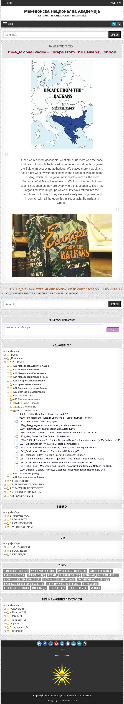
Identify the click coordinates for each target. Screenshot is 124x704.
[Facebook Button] (45, 643)
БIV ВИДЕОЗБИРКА (21, 527)
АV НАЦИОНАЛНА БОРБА (25, 492)
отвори (7, 351)
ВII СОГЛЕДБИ (18, 550)
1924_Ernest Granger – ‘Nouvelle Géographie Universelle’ (49, 443)
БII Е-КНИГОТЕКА (20, 519)
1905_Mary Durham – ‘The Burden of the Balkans (44, 436)
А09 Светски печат (24, 395)
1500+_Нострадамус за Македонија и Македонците (47, 429)
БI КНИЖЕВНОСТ (20, 515)
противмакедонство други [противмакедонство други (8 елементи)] (93, 579)
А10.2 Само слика (26, 406)
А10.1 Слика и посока (27, 403)
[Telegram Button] (62, 643)
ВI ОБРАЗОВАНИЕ (21, 546)
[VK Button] (67, 643)
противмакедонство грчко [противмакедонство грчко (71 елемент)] (59, 579)
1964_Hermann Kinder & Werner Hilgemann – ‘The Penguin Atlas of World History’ (61, 458)
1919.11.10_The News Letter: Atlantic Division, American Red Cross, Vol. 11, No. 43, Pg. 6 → (66, 289)
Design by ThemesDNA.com (62, 700)
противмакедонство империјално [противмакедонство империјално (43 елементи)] (24, 583)
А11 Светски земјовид (26, 473)
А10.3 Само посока (62, 46)
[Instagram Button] (50, 643)
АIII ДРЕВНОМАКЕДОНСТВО (27, 484)
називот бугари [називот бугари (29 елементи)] (14, 575)
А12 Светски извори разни (28, 477)
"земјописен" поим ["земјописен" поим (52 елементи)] (16, 571)
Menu (9, 3)
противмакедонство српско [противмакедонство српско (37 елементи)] (63, 583)
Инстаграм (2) (18, 619)
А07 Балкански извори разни (30, 388)
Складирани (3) (19, 627)
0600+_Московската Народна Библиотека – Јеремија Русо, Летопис (55, 417)
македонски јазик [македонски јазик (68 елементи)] (101, 571)
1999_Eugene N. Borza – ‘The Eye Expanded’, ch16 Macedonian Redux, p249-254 (62, 469)
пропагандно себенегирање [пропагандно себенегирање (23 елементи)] (64, 575)
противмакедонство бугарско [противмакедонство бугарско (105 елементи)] (22, 579)
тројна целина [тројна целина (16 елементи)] (78, 588)
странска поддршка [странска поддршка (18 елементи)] (16, 588)
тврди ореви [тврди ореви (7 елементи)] (57, 588)
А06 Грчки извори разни (27, 384)
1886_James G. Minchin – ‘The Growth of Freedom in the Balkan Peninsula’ (58, 432)
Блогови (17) (17, 616)
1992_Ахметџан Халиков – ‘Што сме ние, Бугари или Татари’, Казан (55, 462)
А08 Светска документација (29, 392)
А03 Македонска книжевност (29, 373)
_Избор (14, 354)
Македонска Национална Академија (62, 11)
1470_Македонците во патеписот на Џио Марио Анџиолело (51, 425)
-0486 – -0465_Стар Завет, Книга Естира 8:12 (43, 414)
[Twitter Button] (39, 643)
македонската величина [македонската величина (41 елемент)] (72, 571)
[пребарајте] (52, 327)
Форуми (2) (16, 623)
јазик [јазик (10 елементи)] (95, 588)
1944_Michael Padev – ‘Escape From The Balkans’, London (62, 52)
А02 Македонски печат (26, 369)
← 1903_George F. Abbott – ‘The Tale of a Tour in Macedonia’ (39, 293)
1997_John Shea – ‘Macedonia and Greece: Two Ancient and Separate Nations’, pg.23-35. (66, 466)
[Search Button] (119, 24)
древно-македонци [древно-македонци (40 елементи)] (43, 571)
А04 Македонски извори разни (30, 377)
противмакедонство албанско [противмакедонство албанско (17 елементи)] (100, 575)
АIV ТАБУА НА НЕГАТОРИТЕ (26, 488)
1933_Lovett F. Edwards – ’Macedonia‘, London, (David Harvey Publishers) (58, 447)
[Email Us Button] (73, 643)
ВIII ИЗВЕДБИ (18, 554)
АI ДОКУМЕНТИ (19, 362)
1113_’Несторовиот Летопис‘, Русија (39, 421)
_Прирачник (17, 358)
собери (16, 351)
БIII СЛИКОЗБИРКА (21, 523)
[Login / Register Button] (114, 24)
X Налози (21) (18, 612)
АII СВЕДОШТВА (19, 480)
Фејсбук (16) (17, 608)
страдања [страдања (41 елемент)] (90, 583)
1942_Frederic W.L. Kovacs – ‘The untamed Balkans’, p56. (49, 451)
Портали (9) (16, 630)
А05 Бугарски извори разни (29, 380)
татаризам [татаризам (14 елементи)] (39, 588)
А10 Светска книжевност (27, 399)
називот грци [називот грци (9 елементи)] (36, 575)
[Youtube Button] (56, 643)
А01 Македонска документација (31, 365)
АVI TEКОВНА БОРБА (22, 495)
